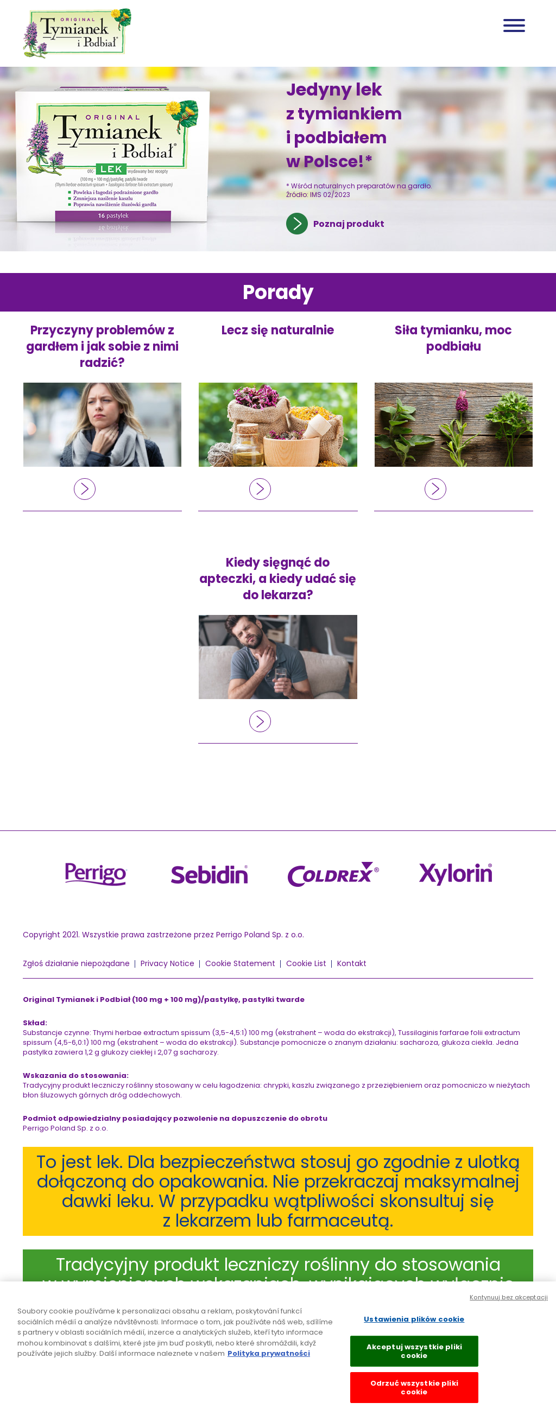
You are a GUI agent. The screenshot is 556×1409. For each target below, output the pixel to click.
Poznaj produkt (348, 224)
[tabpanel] (278, 159)
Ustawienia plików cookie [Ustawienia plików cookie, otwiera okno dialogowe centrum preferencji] (414, 1322)
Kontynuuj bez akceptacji (509, 1300)
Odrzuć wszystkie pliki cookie (414, 1390)
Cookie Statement (240, 963)
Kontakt (352, 963)
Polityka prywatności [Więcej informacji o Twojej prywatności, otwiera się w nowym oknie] (269, 1356)
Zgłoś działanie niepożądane (76, 963)
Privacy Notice (167, 963)
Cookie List (306, 963)
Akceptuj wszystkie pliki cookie (414, 1354)
